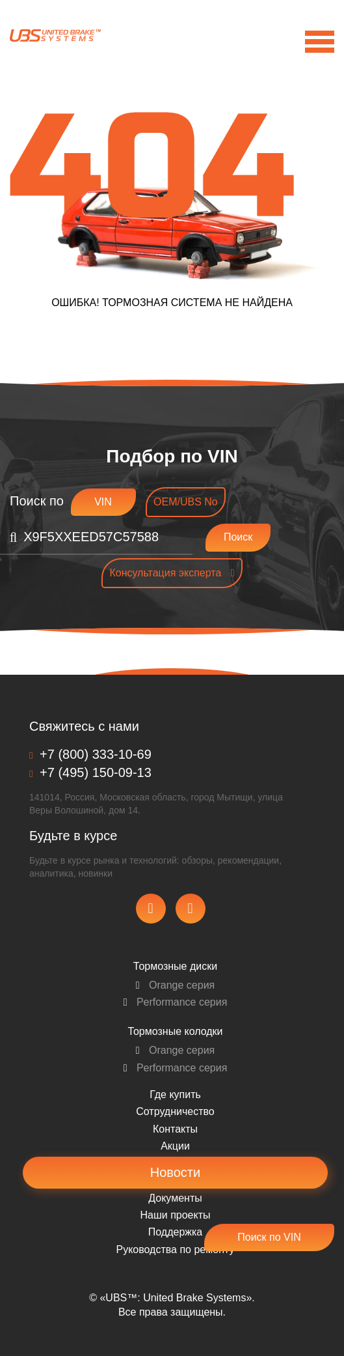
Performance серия (176, 1002)
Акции (175, 1145)
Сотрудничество (175, 1111)
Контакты (175, 1129)
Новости (175, 1172)
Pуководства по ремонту (175, 1249)
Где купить (175, 1094)
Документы (175, 1198)
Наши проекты (175, 1215)
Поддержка (175, 1231)
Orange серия (175, 985)
